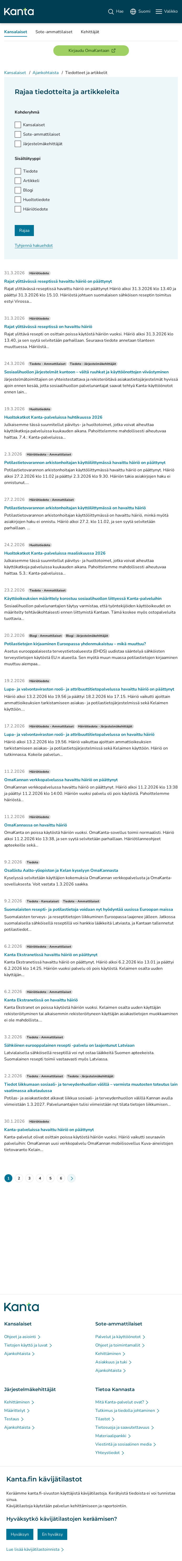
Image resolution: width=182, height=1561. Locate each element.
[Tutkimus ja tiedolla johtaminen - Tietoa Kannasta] (127, 1410)
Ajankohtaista (46, 73)
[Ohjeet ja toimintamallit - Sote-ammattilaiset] (120, 1345)
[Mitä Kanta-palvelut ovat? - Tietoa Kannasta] (122, 1402)
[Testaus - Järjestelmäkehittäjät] (14, 1419)
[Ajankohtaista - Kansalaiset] (19, 1354)
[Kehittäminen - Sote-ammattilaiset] (110, 1354)
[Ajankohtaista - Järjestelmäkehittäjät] (19, 1427)
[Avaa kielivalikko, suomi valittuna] (140, 11)
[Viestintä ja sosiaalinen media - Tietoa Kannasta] (126, 1444)
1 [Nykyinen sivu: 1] (8, 1178)
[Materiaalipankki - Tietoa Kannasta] (113, 1436)
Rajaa (24, 230)
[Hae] (116, 11)
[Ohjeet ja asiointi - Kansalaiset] (22, 1337)
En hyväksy (52, 1534)
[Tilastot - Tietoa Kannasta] (105, 1419)
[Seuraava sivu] (71, 1178)
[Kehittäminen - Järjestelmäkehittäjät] (19, 1402)
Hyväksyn (20, 1534)
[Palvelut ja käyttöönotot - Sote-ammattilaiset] (120, 1337)
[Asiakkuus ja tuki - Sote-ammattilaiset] (113, 1362)
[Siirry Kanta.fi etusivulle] (21, 1307)
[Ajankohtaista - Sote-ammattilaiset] (111, 1370)
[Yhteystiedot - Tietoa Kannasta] (110, 1453)
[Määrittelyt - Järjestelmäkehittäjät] (17, 1410)
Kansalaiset (15, 73)
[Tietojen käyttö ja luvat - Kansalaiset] (28, 1345)
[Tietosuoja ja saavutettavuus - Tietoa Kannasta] (125, 1427)
